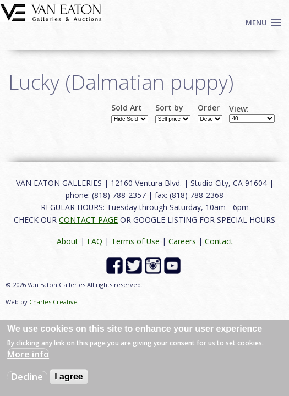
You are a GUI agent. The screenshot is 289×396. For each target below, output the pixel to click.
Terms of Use (135, 241)
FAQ (94, 241)
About (67, 241)
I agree (68, 376)
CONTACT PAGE (88, 220)
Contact (219, 241)
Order (209, 108)
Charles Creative (53, 302)
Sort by (169, 108)
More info (28, 354)
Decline (27, 377)
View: (239, 109)
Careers (182, 241)
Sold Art (126, 108)
